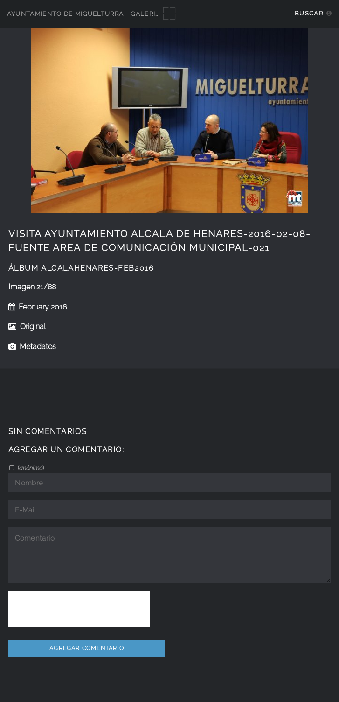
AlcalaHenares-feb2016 (97, 268)
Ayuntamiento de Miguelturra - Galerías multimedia (108, 13)
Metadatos (38, 346)
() (30, 467)
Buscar (309, 13)
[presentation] (79, 609)
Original (33, 326)
